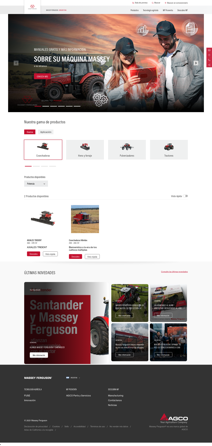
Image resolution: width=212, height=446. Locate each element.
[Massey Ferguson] (32, 7)
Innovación (30, 400)
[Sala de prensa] (139, 3)
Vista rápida (176, 196)
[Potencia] (36, 184)
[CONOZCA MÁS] (42, 76)
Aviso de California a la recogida (38, 430)
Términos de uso (97, 426)
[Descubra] (33, 253)
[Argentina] (73, 378)
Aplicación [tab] (45, 132)
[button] (38, 105)
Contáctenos (115, 400)
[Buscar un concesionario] (176, 3)
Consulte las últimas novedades (174, 272)
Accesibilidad (79, 426)
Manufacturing (115, 395)
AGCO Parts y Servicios (78, 395)
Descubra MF (182, 10)
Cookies (56, 426)
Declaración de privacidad (36, 426)
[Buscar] (156, 3)
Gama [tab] (30, 132)
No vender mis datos (119, 426)
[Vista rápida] (50, 253)
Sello (66, 426)
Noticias (112, 405)
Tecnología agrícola (150, 10)
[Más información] (66, 323)
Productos (135, 10)
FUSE (27, 395)
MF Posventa (168, 10)
